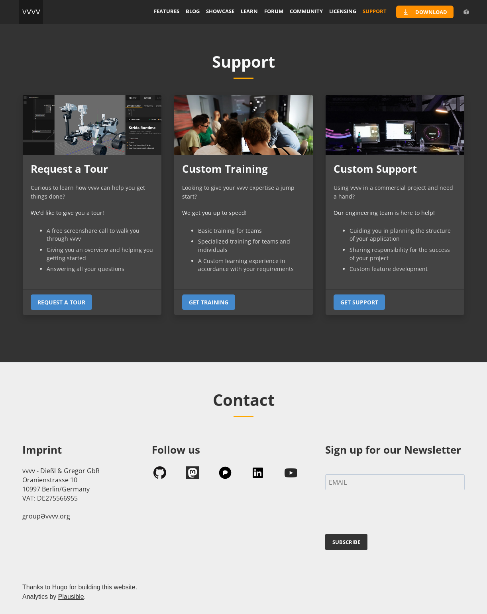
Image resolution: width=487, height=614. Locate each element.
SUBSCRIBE (346, 542)
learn (249, 11)
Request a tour (61, 302)
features (166, 11)
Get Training (208, 302)
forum (273, 11)
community (306, 11)
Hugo (59, 587)
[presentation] (385, 513)
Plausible (71, 596)
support (375, 11)
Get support (359, 302)
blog (193, 11)
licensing (342, 11)
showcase (220, 11)
